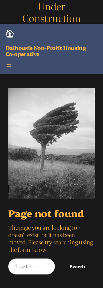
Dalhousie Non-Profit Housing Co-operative (45, 50)
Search (77, 266)
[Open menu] (8, 65)
